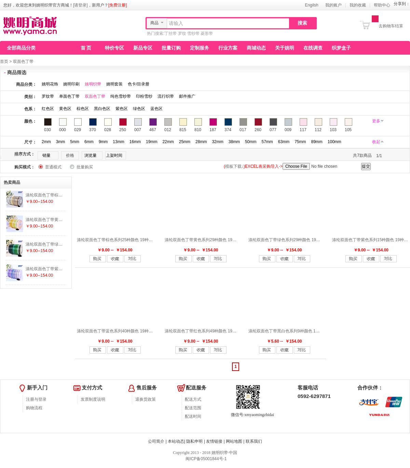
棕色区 (83, 108)
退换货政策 (145, 399)
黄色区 (65, 108)
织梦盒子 (341, 48)
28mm (201, 141)
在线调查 (313, 48)
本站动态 (176, 441)
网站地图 (234, 441)
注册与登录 (36, 399)
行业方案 (227, 48)
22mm (168, 141)
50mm (250, 141)
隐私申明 (194, 441)
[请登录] (80, 5)
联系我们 (254, 441)
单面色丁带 (69, 96)
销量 (46, 155)
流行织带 (166, 96)
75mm (300, 141)
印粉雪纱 (144, 96)
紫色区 (121, 108)
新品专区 (142, 48)
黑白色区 (102, 108)
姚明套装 (114, 84)
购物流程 (34, 407)
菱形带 (207, 33)
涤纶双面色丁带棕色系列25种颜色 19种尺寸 (117, 239)
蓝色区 (156, 108)
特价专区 (114, 48)
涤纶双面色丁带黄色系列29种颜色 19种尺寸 (205, 239)
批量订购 (171, 48)
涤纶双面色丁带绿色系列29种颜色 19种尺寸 (288, 239)
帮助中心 (382, 5)
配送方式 (193, 399)
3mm (60, 141)
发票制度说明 (93, 399)
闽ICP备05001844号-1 (205, 458)
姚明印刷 (71, 84)
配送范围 (193, 407)
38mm (234, 141)
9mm (103, 141)
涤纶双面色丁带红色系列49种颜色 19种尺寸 (205, 331)
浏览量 (90, 155)
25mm (184, 141)
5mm (74, 141)
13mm (118, 141)
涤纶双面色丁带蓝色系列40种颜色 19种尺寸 (117, 331)
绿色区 (139, 108)
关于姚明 (284, 48)
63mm (283, 141)
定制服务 (199, 48)
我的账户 (333, 5)
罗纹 (182, 33)
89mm (316, 141)
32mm (217, 141)
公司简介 (156, 441)
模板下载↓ (234, 166)
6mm (89, 141)
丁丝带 (170, 33)
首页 (4, 61)
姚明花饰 (50, 84)
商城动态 (256, 48)
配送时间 (193, 416)
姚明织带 (93, 84)
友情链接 (214, 441)
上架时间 (114, 155)
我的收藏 (358, 5)
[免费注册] (117, 5)
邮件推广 (187, 96)
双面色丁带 (23, 61)
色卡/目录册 (138, 84)
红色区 (48, 108)
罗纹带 (48, 96)
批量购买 (85, 167)
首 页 (86, 48)
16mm (135, 141)
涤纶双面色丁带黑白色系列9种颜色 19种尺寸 (289, 331)
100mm (334, 141)
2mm (46, 141)
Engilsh (311, 5)
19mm (151, 141)
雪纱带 (193, 33)
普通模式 (53, 167)
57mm (267, 141)
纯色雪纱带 (120, 96)
